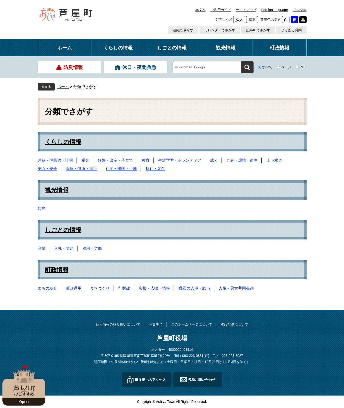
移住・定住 (155, 169)
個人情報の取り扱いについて (118, 324)
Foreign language (274, 10)
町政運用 (73, 288)
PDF (303, 67)
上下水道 (274, 160)
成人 (214, 160)
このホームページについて (191, 324)
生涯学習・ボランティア (179, 160)
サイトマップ (246, 10)
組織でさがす (183, 30)
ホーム (64, 47)
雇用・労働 (92, 248)
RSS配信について (234, 324)
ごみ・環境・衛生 (242, 160)
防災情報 (73, 67)
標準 (252, 20)
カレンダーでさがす (219, 30)
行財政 (124, 288)
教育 (146, 160)
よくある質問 (291, 30)
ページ (286, 67)
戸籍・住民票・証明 (55, 160)
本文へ (200, 10)
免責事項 (156, 324)
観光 (41, 208)
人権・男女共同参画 (236, 288)
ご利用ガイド (221, 10)
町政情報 (279, 47)
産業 (41, 248)
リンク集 (300, 10)
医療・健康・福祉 (81, 169)
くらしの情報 (118, 47)
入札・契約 (64, 248)
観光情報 (225, 47)
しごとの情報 (172, 47)
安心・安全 (47, 169)
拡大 (239, 20)
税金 (85, 160)
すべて (267, 67)
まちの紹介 (47, 288)
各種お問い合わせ (201, 380)
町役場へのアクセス (150, 380)
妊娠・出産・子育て (115, 160)
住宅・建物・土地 (121, 169)
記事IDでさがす (258, 30)
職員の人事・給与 (194, 288)
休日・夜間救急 (139, 67)
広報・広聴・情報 (154, 288)
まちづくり (100, 288)
